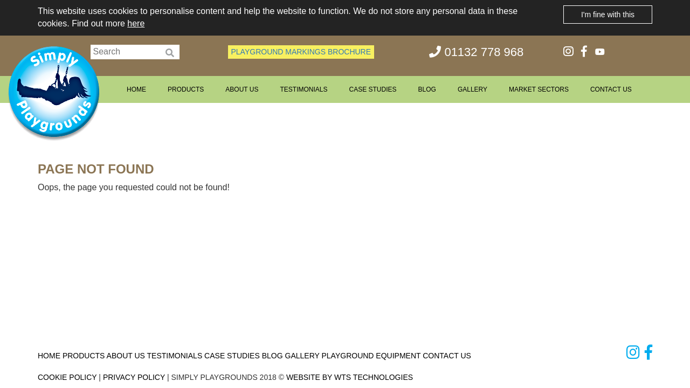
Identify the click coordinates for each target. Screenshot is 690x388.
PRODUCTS (186, 89)
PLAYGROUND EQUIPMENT (370, 355)
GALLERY (472, 89)
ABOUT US (241, 89)
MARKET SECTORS (539, 89)
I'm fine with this (607, 14)
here (135, 23)
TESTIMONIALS (303, 89)
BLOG (427, 89)
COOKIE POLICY (67, 377)
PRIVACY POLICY (134, 377)
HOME (136, 89)
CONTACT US (611, 89)
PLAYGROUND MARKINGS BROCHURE (301, 51)
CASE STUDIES (372, 89)
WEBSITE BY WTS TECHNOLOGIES (349, 377)
